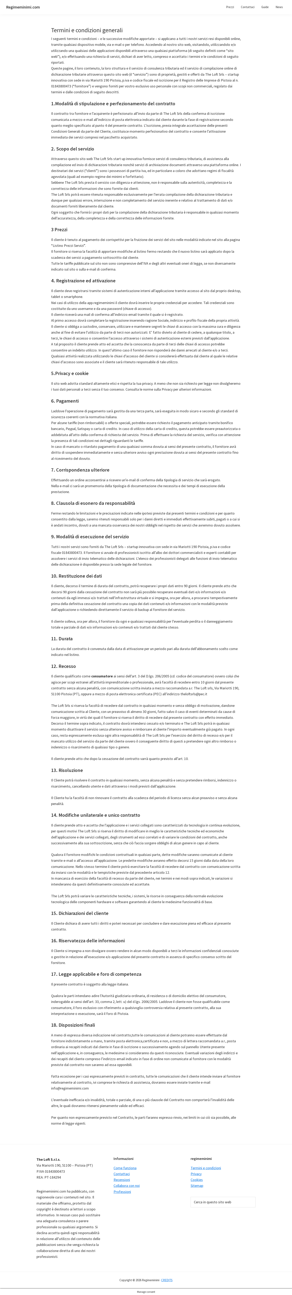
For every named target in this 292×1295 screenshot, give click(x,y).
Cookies (197, 1179)
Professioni (122, 1191)
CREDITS (167, 1280)
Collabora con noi (127, 1185)
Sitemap (197, 1185)
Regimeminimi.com (23, 7)
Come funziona (125, 1168)
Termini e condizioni (206, 1168)
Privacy (196, 1173)
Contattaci (122, 1173)
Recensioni (122, 1179)
